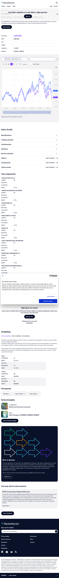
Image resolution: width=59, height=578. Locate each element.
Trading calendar (7, 140)
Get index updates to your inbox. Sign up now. (28, 12)
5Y (16, 64)
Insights (9, 6)
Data (31, 539)
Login (51, 6)
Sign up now (29, 316)
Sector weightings (16, 336)
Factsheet (6, 393)
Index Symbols (20, 393)
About (14, 6)
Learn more (6, 505)
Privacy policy (5, 536)
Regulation (4, 548)
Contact (56, 6)
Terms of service (5, 539)
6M (9, 64)
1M (6, 64)
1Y (11, 64)
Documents (33, 536)
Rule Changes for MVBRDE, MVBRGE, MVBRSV (24, 415)
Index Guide (34, 393)
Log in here (29, 323)
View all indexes (7, 513)
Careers (32, 542)
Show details (50, 296)
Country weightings (6, 336)
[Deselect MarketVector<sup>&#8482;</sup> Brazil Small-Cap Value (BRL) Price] (11, 59)
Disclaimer (4, 542)
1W (3, 64)
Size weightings (26, 336)
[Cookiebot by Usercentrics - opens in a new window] (50, 276)
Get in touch (6, 27)
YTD (20, 64)
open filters (57, 3)
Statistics (4, 149)
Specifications (6, 135)
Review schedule (7, 153)
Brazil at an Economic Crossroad (19, 407)
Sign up (28, 16)
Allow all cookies (48, 301)
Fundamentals (6, 144)
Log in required (51, 158)
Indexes (3, 6)
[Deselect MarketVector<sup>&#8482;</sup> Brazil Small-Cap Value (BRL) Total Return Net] (20, 59)
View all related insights (10, 420)
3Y (14, 64)
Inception (24, 64)
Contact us (7, 476)
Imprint (3, 545)
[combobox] (14, 59)
